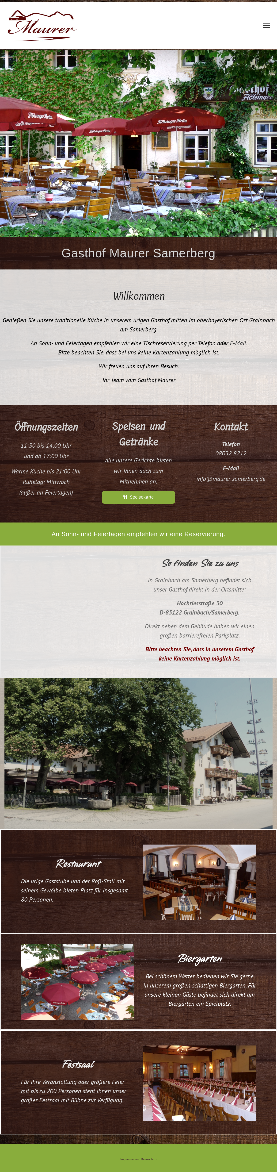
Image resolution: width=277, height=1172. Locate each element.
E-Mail (238, 343)
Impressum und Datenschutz (138, 1159)
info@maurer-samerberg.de (230, 479)
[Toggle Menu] (266, 25)
